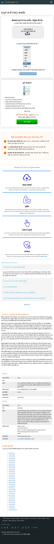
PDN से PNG (12, 504)
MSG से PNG (12, 500)
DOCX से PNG (12, 489)
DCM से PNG (12, 473)
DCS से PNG (12, 458)
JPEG (26, 50)
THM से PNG (12, 491)
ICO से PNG (12, 462)
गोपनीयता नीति (43, 256)
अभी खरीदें (27, 122)
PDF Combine (20, 520)
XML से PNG (12, 455)
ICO (26, 61)
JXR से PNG (12, 471)
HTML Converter (42, 518)
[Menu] (51, 2)
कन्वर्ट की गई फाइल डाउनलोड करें (28, 73)
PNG (26, 63)
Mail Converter (24, 518)
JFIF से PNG (12, 502)
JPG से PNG (12, 464)
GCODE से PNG (13, 510)
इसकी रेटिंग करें (27, 304)
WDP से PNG (12, 480)
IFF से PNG (11, 488)
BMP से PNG (12, 466)
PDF (26, 66)
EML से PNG (12, 499)
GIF (26, 58)
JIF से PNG (11, 506)
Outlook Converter (15, 518)
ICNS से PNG (12, 486)
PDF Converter (6, 518)
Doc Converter (33, 518)
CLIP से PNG (12, 497)
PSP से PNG (12, 475)
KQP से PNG (12, 482)
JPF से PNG (12, 493)
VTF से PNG (12, 457)
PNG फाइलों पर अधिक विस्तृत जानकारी (25, 439)
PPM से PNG (12, 469)
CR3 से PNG (12, 478)
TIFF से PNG (12, 467)
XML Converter (12, 520)
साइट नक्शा (3, 532)
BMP (26, 52)
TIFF (26, 55)
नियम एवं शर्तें (16, 532)
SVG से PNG (12, 484)
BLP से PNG (12, 495)
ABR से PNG (12, 477)
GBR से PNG (12, 508)
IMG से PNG (12, 460)
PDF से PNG (12, 453)
